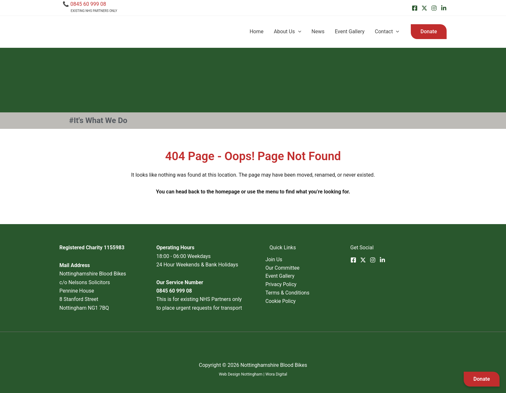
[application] (298, 32)
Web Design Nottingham (240, 374)
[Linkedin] (444, 8)
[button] (429, 31)
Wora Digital (277, 374)
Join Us (278, 259)
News (317, 31)
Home (256, 31)
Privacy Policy (285, 285)
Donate (481, 379)
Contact (387, 32)
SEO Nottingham (253, 382)
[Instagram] (434, 8)
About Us (287, 32)
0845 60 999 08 (88, 4)
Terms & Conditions (292, 293)
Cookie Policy (284, 302)
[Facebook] (415, 8)
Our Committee (286, 268)
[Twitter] (424, 8)
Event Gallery (349, 31)
